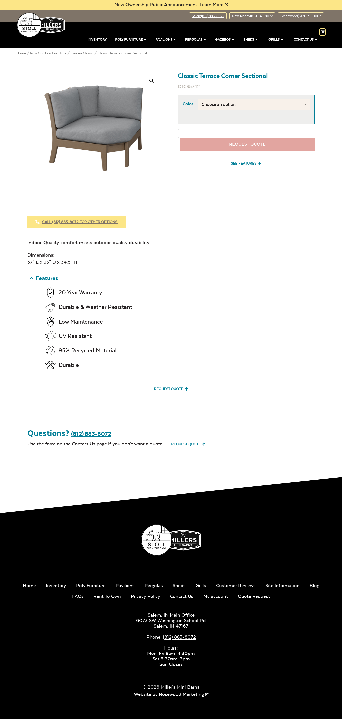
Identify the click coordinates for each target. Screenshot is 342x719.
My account (226, 595)
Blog (66, 595)
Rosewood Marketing (181, 693)
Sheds (250, 39)
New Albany (247, 16)
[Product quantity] (185, 134)
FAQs (87, 595)
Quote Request (265, 595)
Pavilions (165, 39)
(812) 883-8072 (91, 433)
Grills (276, 39)
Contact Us (306, 39)
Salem (200, 16)
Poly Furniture (131, 39)
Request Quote (247, 145)
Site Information (293, 585)
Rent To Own (116, 595)
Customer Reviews (246, 585)
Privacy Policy (155, 595)
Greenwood (299, 16)
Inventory (97, 40)
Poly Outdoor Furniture (48, 54)
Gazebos (225, 39)
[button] (151, 81)
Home (21, 54)
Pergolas (196, 39)
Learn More (211, 4)
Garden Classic (82, 54)
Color (187, 104)
